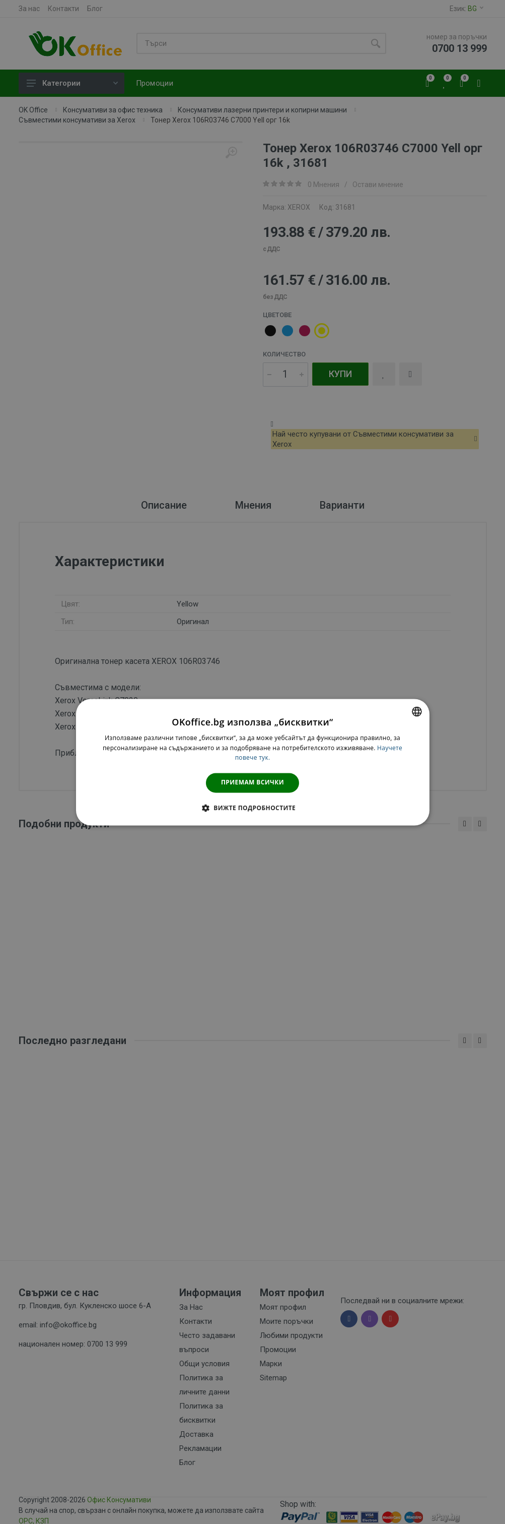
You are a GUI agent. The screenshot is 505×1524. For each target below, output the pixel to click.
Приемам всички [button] (252, 782)
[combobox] (417, 711)
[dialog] (252, 762)
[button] (252, 808)
